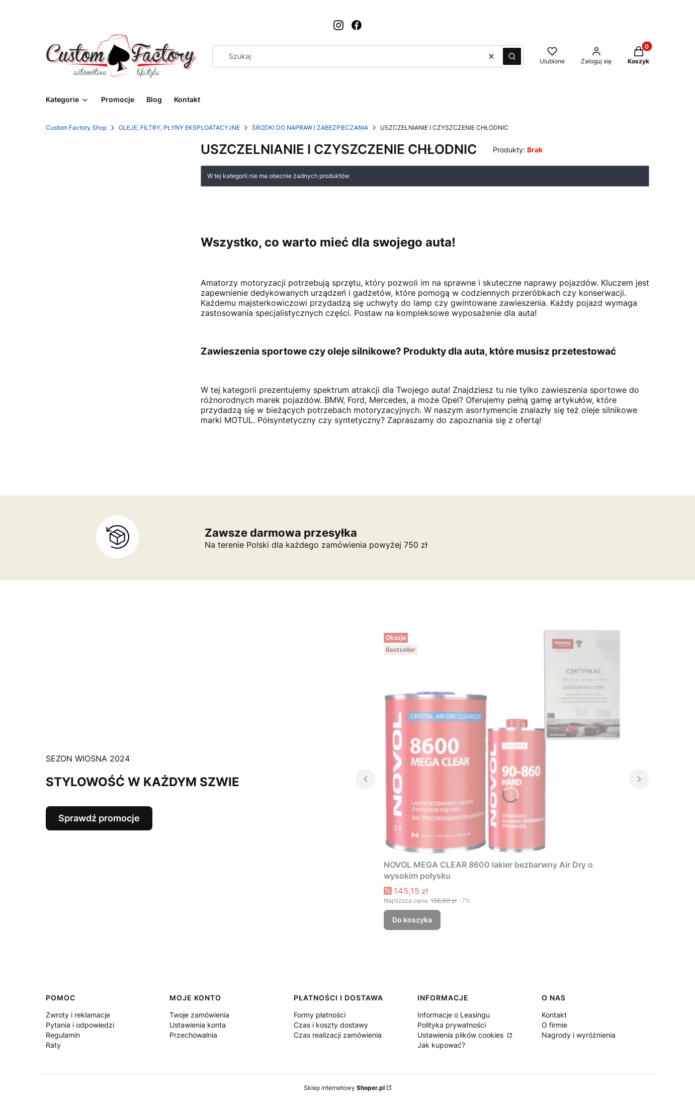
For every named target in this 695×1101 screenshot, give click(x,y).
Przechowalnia (193, 1035)
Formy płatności (319, 1014)
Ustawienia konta (197, 1025)
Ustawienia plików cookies (461, 1035)
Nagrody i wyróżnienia (579, 1035)
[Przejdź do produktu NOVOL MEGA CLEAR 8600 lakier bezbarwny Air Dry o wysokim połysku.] (502, 742)
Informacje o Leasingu (453, 1014)
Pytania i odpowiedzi (80, 1025)
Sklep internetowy (344, 1087)
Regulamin (63, 1035)
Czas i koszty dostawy (331, 1025)
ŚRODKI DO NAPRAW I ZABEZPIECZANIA (310, 127)
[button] (512, 56)
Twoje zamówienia (199, 1014)
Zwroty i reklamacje (78, 1014)
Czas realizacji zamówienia (338, 1035)
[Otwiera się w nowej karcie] (338, 25)
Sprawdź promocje (99, 818)
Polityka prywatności (451, 1025)
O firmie (554, 1025)
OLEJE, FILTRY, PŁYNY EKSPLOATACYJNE (179, 127)
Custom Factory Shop (76, 127)
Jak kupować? (441, 1045)
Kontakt (554, 1014)
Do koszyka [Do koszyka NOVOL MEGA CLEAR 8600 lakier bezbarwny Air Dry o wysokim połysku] (412, 919)
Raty (53, 1045)
